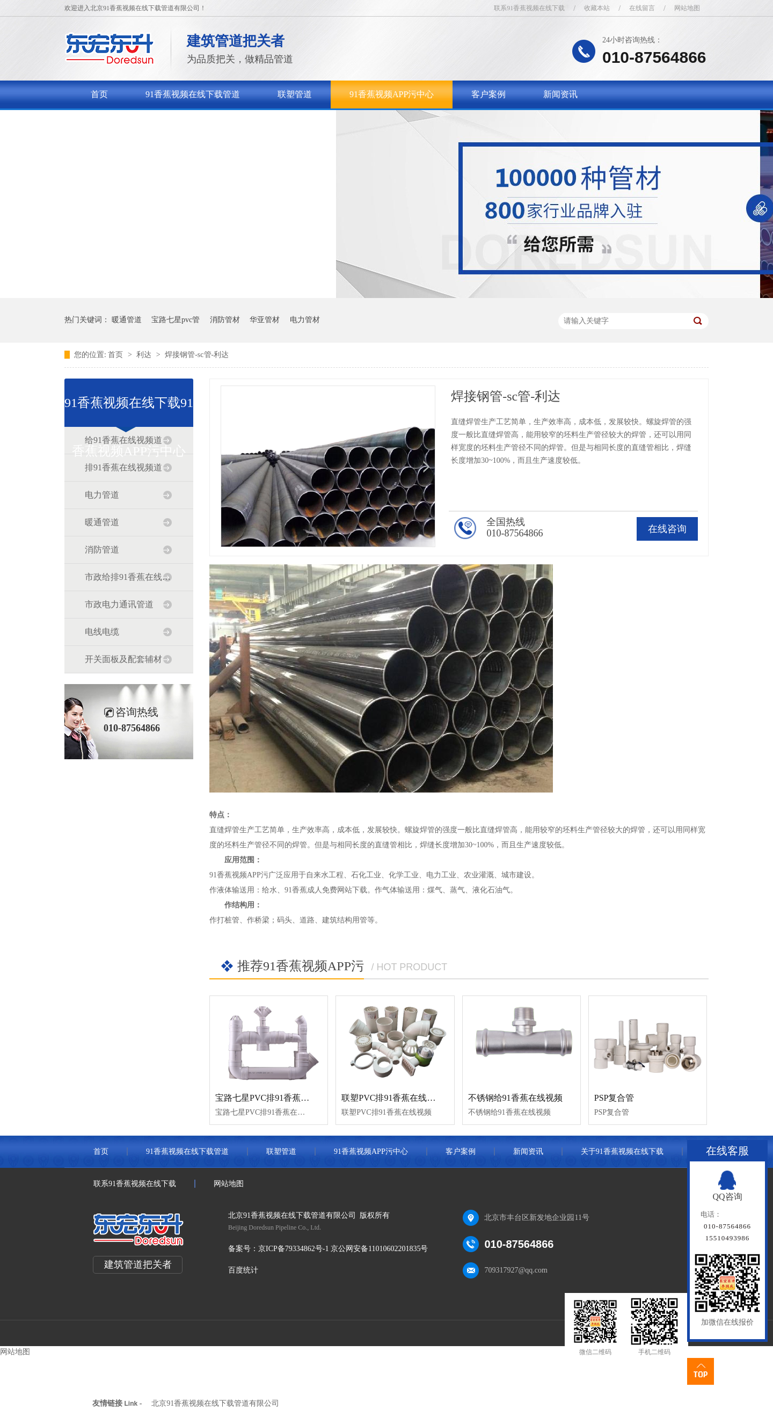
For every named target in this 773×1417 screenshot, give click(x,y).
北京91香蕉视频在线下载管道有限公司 (215, 1403)
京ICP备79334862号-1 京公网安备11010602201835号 (343, 1249)
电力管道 (102, 494)
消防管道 (102, 549)
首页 (99, 94)
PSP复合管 (614, 1097)
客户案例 (488, 94)
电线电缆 (102, 631)
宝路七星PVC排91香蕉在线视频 (275, 1097)
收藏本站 (597, 8)
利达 (145, 355)
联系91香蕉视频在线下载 (529, 8)
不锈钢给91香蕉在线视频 (515, 1097)
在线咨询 (667, 529)
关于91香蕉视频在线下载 (138, 122)
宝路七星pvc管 (175, 320)
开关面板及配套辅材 (123, 659)
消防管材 (225, 320)
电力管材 (305, 320)
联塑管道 (295, 94)
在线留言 (642, 8)
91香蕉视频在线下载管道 (192, 94)
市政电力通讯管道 (119, 604)
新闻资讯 (560, 94)
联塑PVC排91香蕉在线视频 (392, 1097)
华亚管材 (265, 320)
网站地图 (687, 8)
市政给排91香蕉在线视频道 (128, 577)
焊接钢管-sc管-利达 (197, 355)
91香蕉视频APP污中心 (391, 94)
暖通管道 (127, 320)
